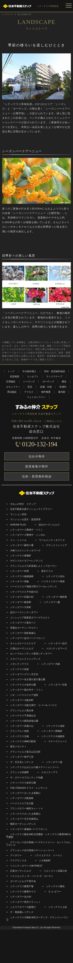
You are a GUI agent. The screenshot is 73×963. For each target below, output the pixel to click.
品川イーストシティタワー (24, 612)
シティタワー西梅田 (51, 731)
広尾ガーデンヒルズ (20, 871)
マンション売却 (18, 514)
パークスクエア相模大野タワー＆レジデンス (33, 586)
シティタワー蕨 (52, 602)
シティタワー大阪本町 (21, 700)
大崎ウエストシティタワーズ (25, 550)
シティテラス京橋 (19, 736)
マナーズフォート (57, 741)
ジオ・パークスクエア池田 (24, 695)
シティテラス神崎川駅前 (23, 741)
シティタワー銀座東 (20, 602)
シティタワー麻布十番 (21, 545)
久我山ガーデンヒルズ (21, 648)
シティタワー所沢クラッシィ (25, 902)
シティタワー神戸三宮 (21, 756)
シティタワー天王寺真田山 (24, 818)
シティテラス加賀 (19, 669)
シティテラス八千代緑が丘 (24, 591)
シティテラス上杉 (57, 907)
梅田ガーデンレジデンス (23, 824)
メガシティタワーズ (56, 648)
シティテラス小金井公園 (23, 684)
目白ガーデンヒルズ (49, 524)
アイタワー (16, 855)
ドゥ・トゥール (18, 540)
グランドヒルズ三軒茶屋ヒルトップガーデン (33, 566)
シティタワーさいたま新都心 (25, 793)
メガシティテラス (19, 664)
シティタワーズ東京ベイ (23, 622)
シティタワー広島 (57, 684)
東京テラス (47, 571)
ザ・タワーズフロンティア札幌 (26, 777)
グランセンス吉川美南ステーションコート (32, 850)
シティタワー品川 (57, 643)
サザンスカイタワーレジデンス (26, 560)
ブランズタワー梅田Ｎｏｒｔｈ (26, 808)
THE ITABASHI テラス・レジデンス (28, 788)
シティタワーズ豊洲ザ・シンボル (27, 535)
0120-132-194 (39, 444)
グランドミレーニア (56, 545)
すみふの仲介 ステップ (23, 504)
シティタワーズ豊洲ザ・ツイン (26, 529)
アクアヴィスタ (18, 860)
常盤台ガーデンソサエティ (24, 627)
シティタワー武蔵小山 (21, 726)
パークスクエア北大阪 (21, 803)
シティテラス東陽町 (20, 555)
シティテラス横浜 (55, 886)
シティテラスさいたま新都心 (25, 813)
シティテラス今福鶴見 (53, 736)
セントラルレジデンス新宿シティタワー (31, 653)
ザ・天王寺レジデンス (21, 762)
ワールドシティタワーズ (52, 540)
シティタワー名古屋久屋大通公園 (27, 679)
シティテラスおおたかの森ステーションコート (34, 767)
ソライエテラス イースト (48, 855)
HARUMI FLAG (18, 524)
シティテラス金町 (55, 726)
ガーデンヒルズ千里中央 (23, 881)
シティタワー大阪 (50, 664)
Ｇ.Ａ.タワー (54, 891)
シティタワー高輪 (19, 581)
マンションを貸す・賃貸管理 (25, 519)
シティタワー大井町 (20, 607)
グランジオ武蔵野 (19, 772)
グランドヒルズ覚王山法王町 (25, 751)
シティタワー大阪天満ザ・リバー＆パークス (33, 705)
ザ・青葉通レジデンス (21, 912)
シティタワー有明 (19, 571)
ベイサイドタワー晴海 (53, 581)
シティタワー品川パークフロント (27, 638)
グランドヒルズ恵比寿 (21, 710)
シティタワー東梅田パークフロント (28, 829)
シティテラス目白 (55, 576)
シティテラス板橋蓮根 (21, 576)
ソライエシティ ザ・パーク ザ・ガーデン (32, 876)
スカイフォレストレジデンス (25, 659)
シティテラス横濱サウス (23, 891)
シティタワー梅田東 (56, 597)
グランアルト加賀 (19, 731)
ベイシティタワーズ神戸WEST (26, 865)
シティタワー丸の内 (20, 896)
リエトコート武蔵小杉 (55, 871)
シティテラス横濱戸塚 (21, 886)
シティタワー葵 (54, 762)
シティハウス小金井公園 (23, 782)
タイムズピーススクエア (23, 643)
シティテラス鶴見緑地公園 (24, 721)
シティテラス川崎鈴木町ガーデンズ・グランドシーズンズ (37, 919)
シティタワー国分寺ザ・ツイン (26, 689)
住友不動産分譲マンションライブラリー (31, 509)
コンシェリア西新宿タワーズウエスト (30, 617)
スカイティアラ (49, 772)
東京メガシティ (18, 746)
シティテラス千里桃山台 (23, 715)
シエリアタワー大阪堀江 (23, 907)
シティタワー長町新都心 (23, 633)
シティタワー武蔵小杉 (21, 597)
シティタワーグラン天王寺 (24, 674)
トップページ (7, 14)
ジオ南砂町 (45, 860)
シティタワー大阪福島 (21, 798)
